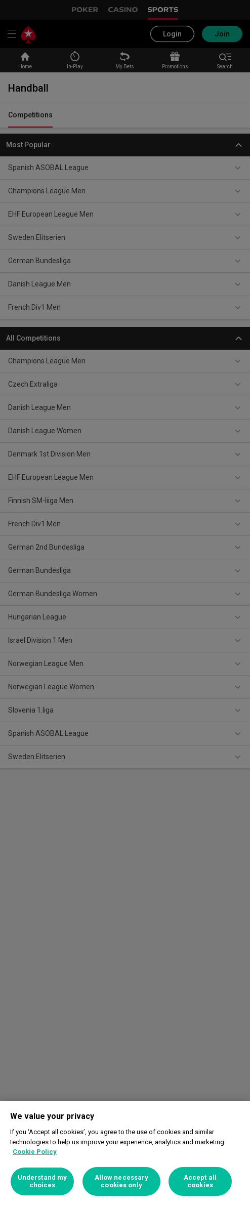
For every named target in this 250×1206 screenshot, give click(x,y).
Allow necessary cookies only (122, 1181)
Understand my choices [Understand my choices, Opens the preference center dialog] (42, 1181)
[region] (125, 1153)
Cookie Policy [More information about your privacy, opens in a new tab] (35, 1151)
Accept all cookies (200, 1181)
